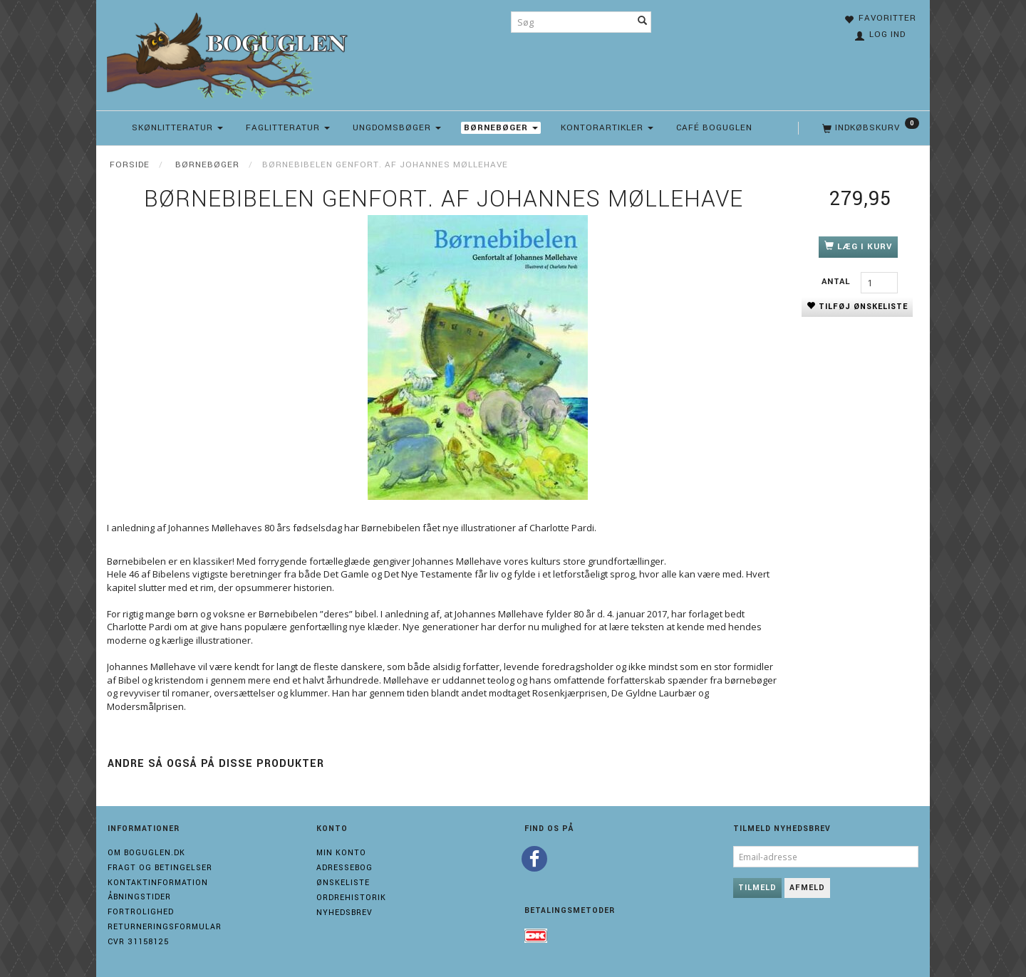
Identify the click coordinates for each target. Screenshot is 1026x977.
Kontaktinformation (158, 882)
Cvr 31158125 (138, 941)
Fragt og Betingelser (160, 867)
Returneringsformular (165, 926)
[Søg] (643, 22)
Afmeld (807, 887)
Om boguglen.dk (146, 852)
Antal (838, 282)
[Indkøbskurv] (869, 128)
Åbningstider (139, 897)
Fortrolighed (141, 912)
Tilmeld (757, 887)
